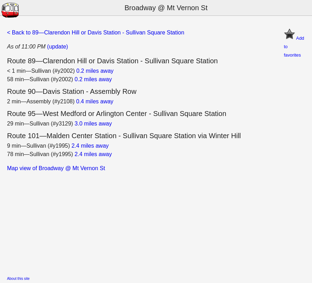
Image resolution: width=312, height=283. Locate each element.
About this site (18, 279)
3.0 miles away (93, 124)
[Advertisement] (156, 222)
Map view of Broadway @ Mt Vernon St (56, 168)
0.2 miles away (95, 71)
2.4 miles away (90, 146)
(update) (57, 47)
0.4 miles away (95, 101)
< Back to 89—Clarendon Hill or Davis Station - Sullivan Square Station (95, 33)
